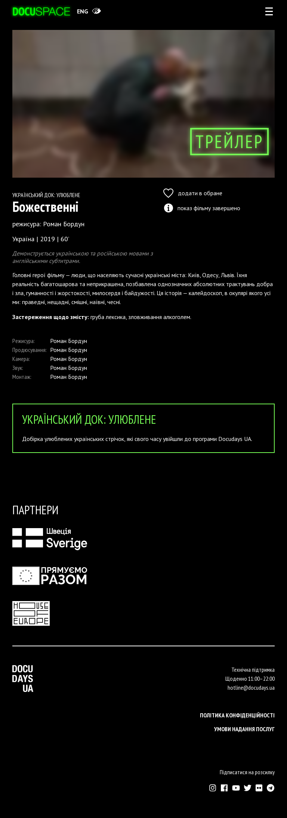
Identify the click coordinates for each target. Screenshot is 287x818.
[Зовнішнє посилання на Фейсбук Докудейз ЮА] (224, 788)
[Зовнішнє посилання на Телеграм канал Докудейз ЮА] (271, 788)
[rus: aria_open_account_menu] (269, 11)
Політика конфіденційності (237, 715)
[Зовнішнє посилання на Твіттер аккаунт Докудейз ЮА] (247, 788)
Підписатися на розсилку (247, 772)
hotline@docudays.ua (251, 687)
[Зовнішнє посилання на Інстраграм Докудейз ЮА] (213, 788)
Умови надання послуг (244, 729)
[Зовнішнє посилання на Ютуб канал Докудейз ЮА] (236, 788)
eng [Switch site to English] (82, 11)
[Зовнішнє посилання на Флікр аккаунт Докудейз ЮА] (259, 788)
